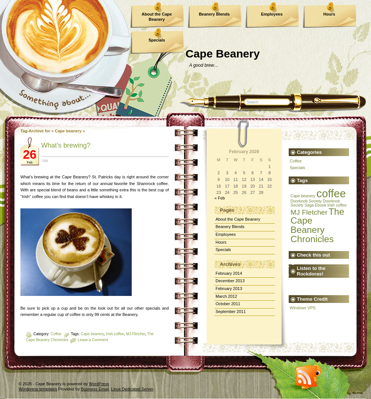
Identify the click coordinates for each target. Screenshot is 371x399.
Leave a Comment (93, 340)
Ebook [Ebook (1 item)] (320, 205)
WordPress (99, 384)
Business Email (95, 389)
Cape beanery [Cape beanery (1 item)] (302, 196)
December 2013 (230, 280)
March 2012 (226, 296)
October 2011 (228, 303)
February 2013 (229, 288)
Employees (271, 14)
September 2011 (231, 311)
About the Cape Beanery (157, 17)
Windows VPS (303, 308)
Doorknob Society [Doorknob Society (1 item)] (306, 201)
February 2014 (229, 273)
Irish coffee (115, 334)
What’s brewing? (66, 145)
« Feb (219, 198)
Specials (156, 40)
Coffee (55, 334)
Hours (329, 14)
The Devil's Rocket (295, 285)
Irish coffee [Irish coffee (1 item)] (337, 205)
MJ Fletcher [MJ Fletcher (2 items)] (309, 212)
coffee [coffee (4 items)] (331, 193)
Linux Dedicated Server (132, 389)
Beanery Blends (214, 14)
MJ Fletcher (135, 334)
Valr (45, 161)
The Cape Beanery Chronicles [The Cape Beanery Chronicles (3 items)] (317, 225)
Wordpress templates (38, 389)
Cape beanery (92, 334)
